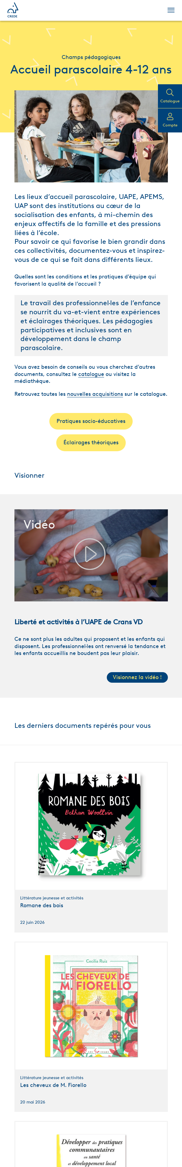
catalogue (91, 374)
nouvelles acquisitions (95, 394)
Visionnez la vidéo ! (137, 677)
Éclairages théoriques (91, 442)
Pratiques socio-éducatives (91, 421)
